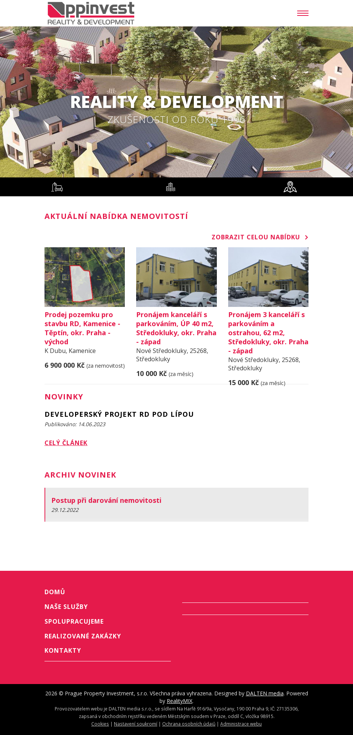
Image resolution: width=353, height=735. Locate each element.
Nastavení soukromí (135, 724)
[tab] (57, 186)
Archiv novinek (80, 475)
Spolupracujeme (74, 621)
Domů (55, 592)
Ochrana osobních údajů (188, 724)
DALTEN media (265, 693)
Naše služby (66, 606)
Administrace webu (241, 724)
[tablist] (176, 186)
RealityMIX (179, 700)
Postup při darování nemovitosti (106, 500)
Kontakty (63, 650)
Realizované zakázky (83, 636)
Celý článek (66, 443)
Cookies (100, 724)
